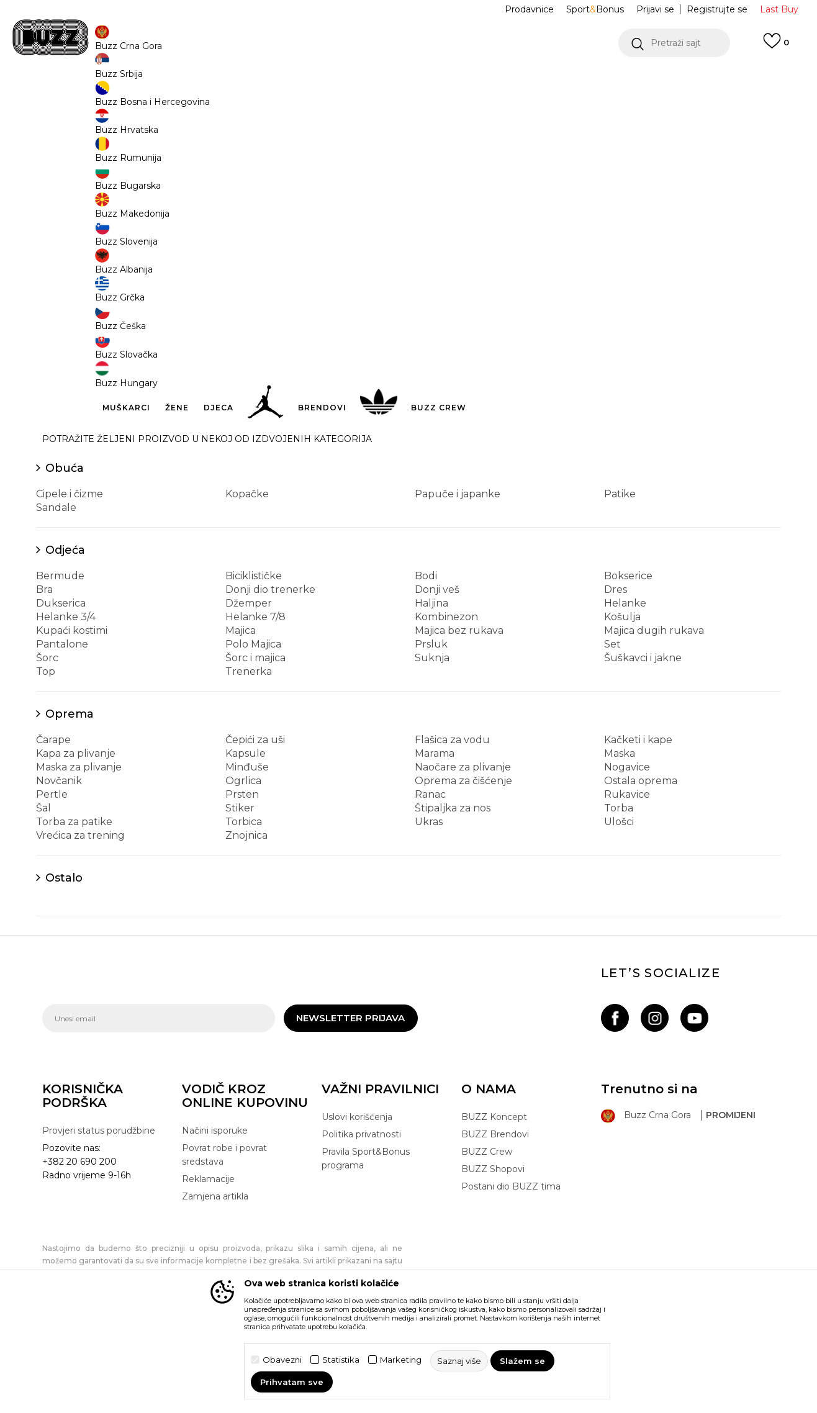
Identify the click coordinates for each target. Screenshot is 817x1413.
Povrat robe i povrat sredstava (224, 1246)
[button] (674, 43)
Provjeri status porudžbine (98, 1222)
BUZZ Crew (486, 1243)
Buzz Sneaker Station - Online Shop (106, 99)
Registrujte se (717, 9)
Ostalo (64, 970)
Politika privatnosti (361, 1226)
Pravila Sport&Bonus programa (366, 1250)
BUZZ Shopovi (493, 1260)
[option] (408, 80)
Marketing (401, 1360)
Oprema (69, 806)
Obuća (64, 560)
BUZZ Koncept (494, 1208)
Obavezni (282, 1360)
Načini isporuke (215, 1222)
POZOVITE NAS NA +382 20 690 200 (383, 80)
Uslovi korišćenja (357, 1208)
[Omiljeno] (776, 46)
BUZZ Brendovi (495, 1226)
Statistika (340, 1360)
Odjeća (65, 642)
